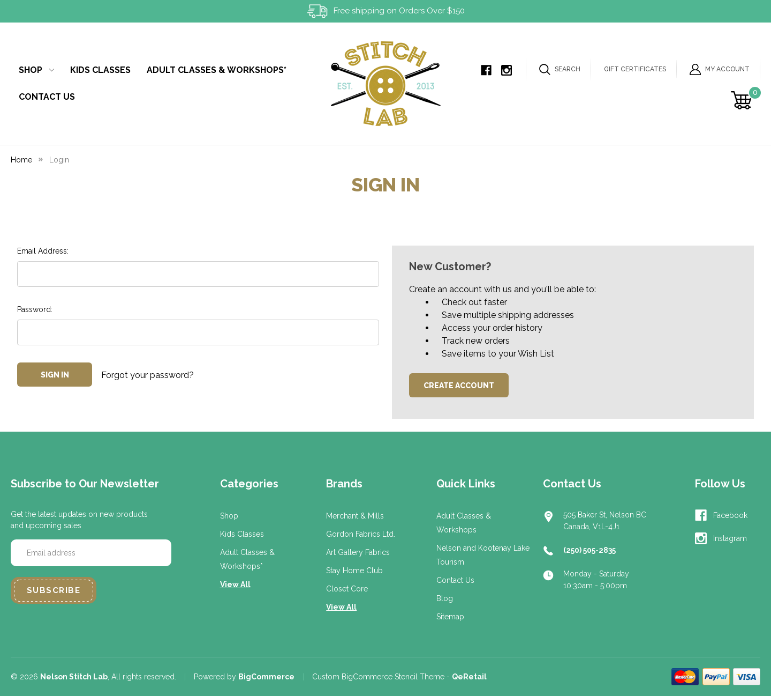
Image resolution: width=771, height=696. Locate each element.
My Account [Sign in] (720, 69)
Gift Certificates (635, 69)
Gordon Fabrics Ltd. (360, 534)
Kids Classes (100, 70)
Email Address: (43, 251)
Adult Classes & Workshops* (216, 70)
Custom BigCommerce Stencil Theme (378, 676)
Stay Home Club (354, 570)
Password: (34, 309)
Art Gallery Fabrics (358, 552)
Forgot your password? (147, 374)
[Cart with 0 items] (743, 100)
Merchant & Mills (355, 516)
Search (559, 69)
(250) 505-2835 (589, 550)
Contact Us (47, 97)
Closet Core (347, 588)
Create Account (459, 385)
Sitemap (450, 616)
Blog (444, 598)
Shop (36, 70)
